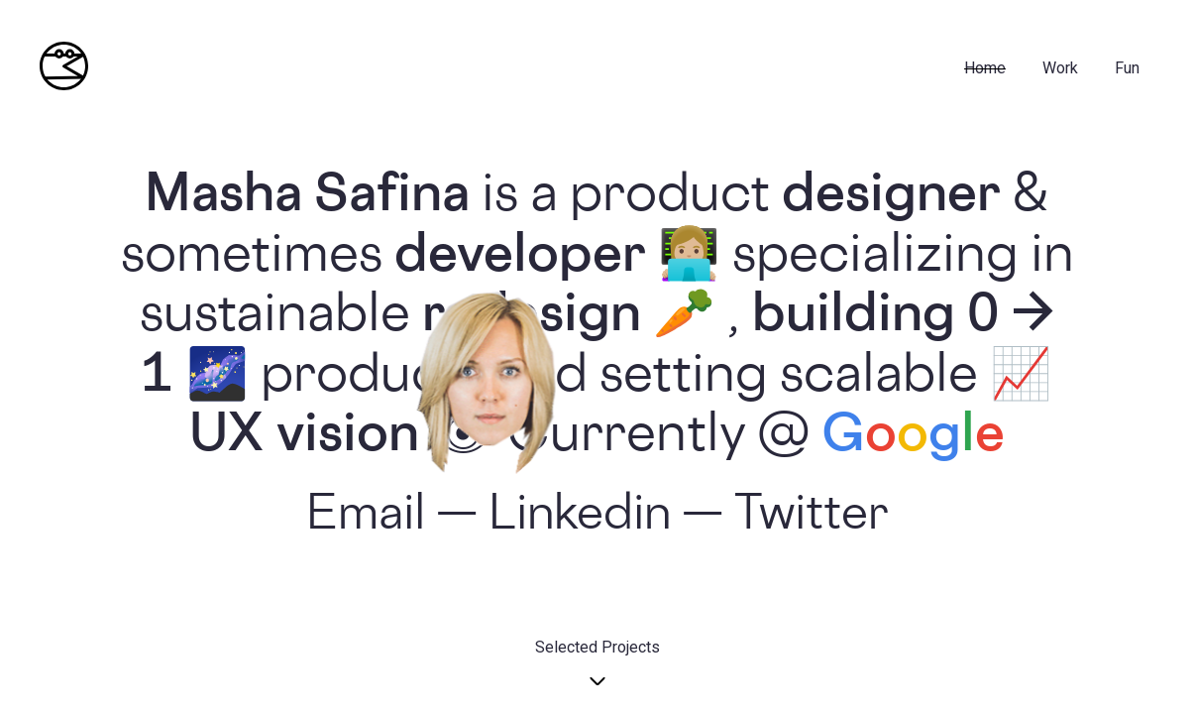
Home (985, 68)
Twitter (811, 517)
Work (1060, 68)
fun (1127, 68)
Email (365, 517)
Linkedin (580, 517)
